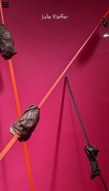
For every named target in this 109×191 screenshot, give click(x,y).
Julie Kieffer (54, 15)
